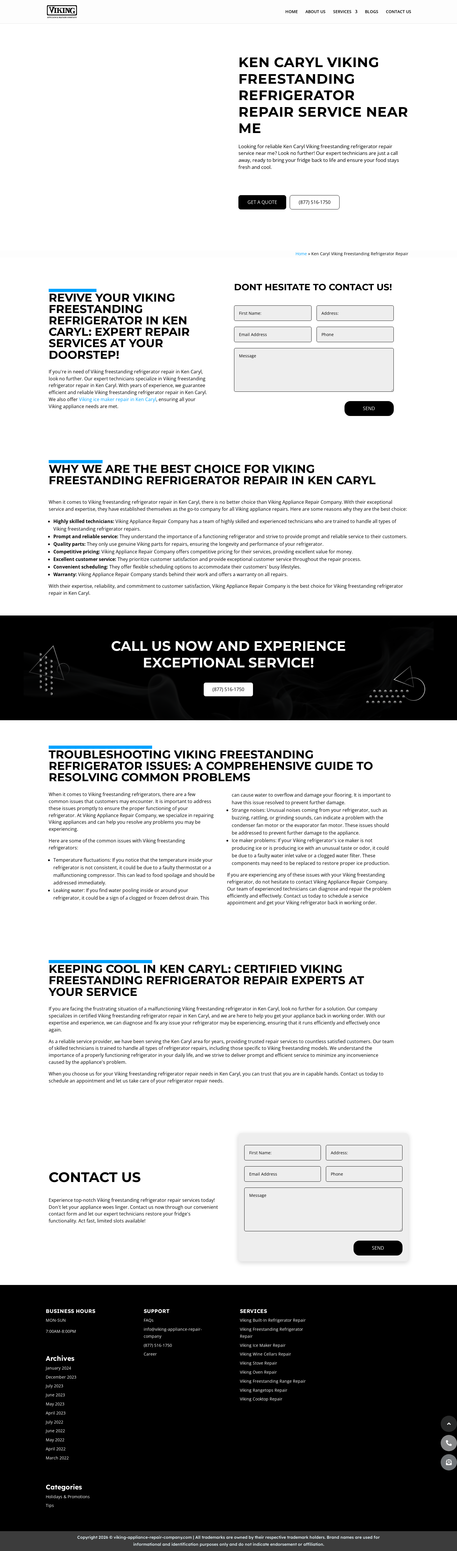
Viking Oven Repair (258, 1372)
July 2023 (54, 1386)
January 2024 (58, 1368)
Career (150, 1354)
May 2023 (55, 1404)
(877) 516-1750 (315, 202)
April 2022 (56, 1449)
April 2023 (56, 1413)
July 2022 (54, 1422)
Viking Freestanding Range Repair (273, 1381)
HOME (291, 12)
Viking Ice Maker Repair (263, 1345)
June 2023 (55, 1395)
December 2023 (61, 1377)
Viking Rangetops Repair (263, 1390)
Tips (50, 1505)
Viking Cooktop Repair (261, 1399)
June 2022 (55, 1430)
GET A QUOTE (262, 202)
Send (369, 408)
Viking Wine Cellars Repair (265, 1354)
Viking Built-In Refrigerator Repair (273, 1320)
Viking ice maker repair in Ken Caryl (117, 399)
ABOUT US (315, 12)
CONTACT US (398, 12)
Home (301, 253)
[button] (449, 1462)
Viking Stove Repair (258, 1363)
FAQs (149, 1320)
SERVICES (342, 12)
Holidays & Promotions (68, 1496)
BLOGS (371, 12)
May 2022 (55, 1439)
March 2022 (57, 1458)
